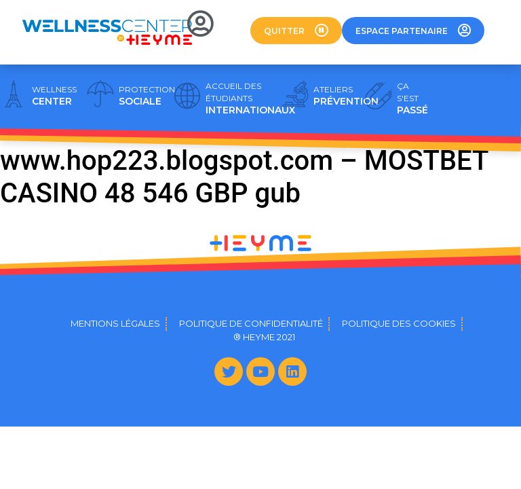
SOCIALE (147, 95)
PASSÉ (412, 98)
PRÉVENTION (346, 95)
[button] (296, 30)
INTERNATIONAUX (250, 98)
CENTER (54, 95)
